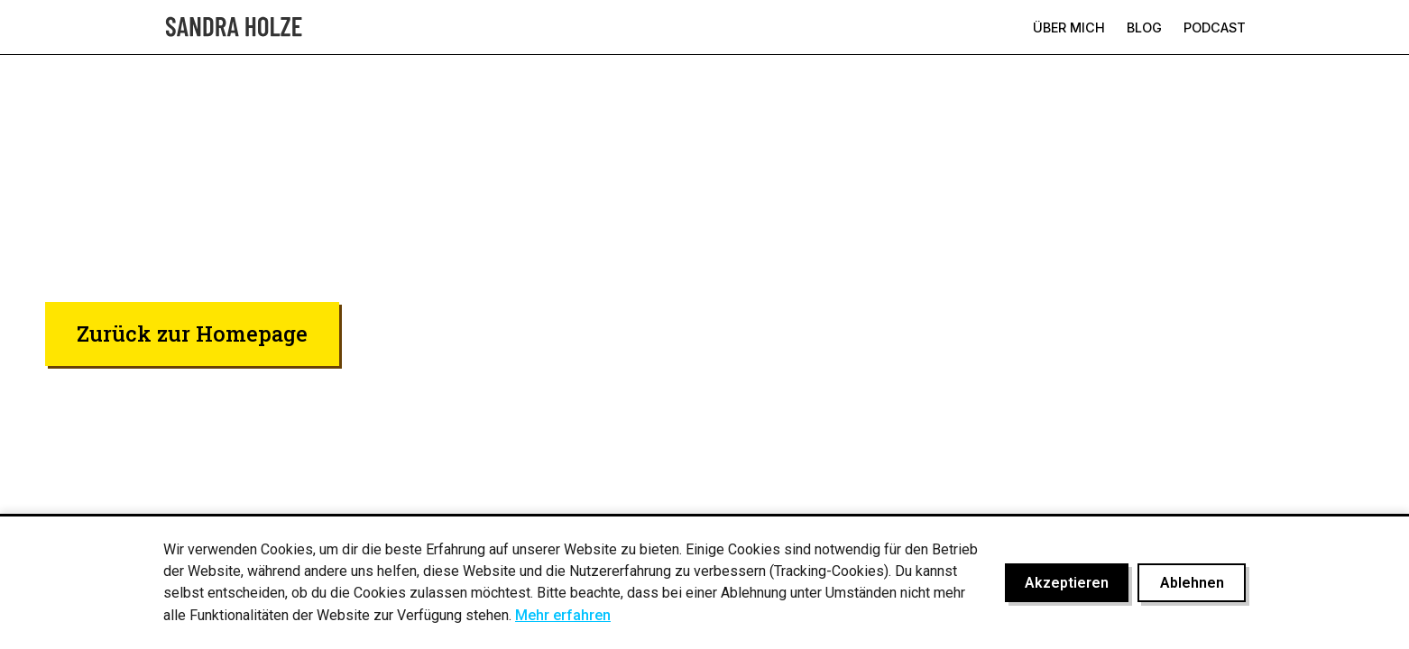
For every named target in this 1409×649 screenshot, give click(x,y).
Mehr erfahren (563, 615)
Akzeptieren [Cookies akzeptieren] (1067, 582)
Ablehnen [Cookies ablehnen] (1192, 582)
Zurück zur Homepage (192, 333)
